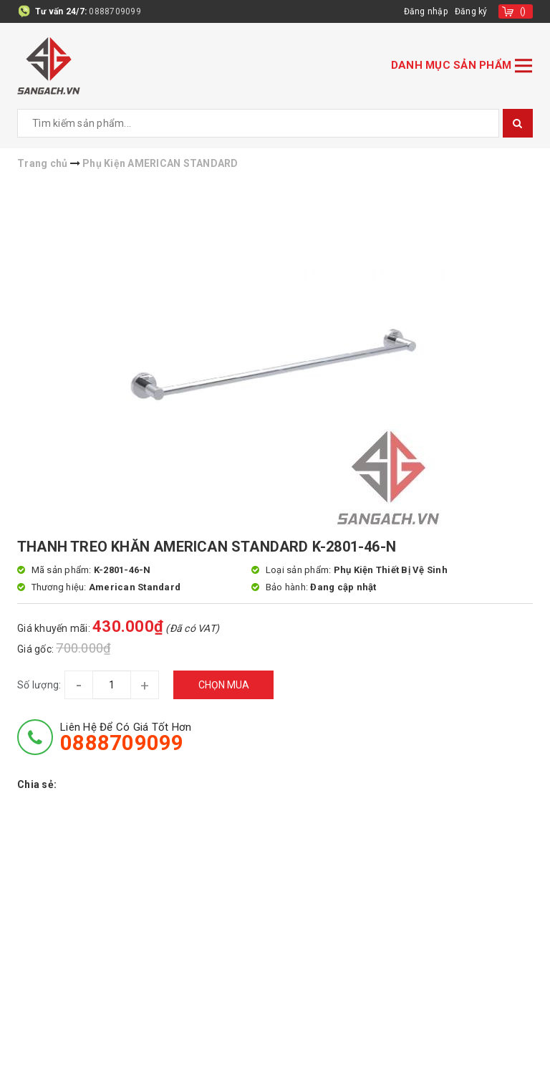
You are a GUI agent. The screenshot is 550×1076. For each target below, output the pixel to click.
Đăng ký (471, 11)
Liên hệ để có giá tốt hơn (125, 737)
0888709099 (115, 11)
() (523, 11)
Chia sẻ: (37, 784)
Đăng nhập (426, 11)
